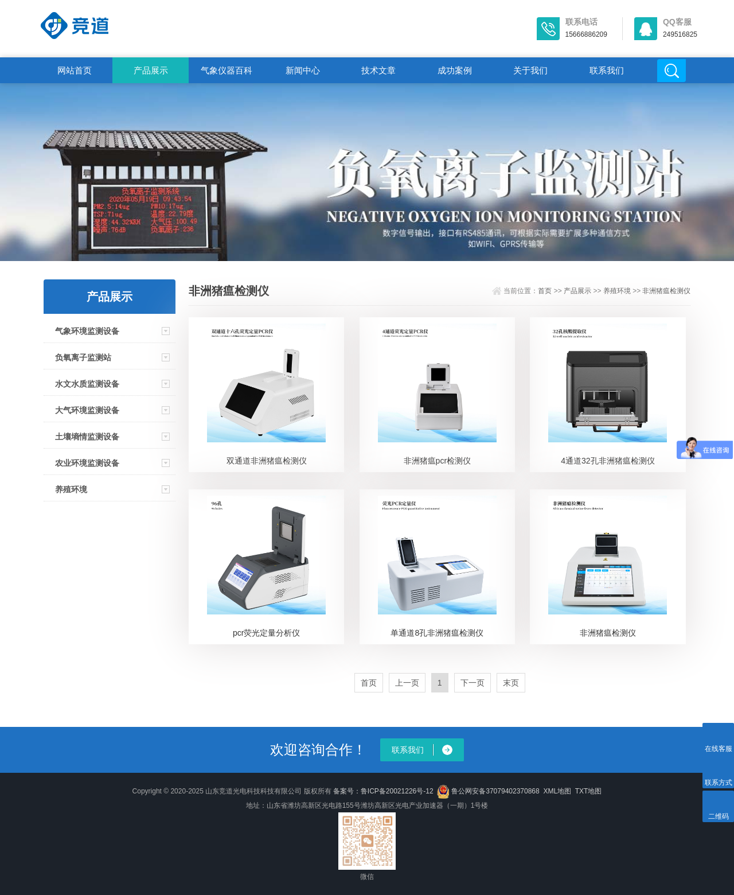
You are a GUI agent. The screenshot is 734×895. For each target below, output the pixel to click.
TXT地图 (588, 791)
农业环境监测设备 (87, 463)
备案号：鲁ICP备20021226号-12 (383, 791)
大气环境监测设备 (87, 410)
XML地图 (557, 791)
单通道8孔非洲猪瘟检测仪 (437, 632)
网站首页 (74, 70)
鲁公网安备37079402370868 (488, 791)
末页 (511, 682)
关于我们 (530, 70)
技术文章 (378, 70)
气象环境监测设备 (87, 331)
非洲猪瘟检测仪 (666, 291)
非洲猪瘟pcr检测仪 (437, 460)
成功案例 (455, 70)
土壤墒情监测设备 (87, 436)
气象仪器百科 (226, 70)
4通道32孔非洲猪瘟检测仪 (607, 460)
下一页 (472, 682)
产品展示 (151, 70)
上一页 (407, 682)
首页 (545, 291)
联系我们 (606, 70)
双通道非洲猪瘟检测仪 (267, 460)
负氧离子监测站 (83, 357)
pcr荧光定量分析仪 (266, 632)
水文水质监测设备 (87, 383)
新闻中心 (303, 70)
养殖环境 (71, 489)
